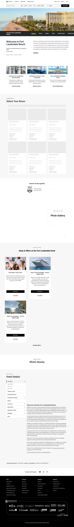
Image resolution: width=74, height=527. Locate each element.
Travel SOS (24, 488)
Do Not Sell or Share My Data (59, 488)
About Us (39, 481)
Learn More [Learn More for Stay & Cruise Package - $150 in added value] (40, 295)
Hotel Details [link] (71, 33)
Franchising (40, 488)
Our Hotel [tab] (16, 381)
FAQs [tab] (8, 416)
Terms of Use (55, 486)
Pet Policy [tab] (10, 386)
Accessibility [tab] (10, 384)
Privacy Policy (56, 481)
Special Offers (23, 1)
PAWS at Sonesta (25, 490)
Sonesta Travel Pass (42, 483)
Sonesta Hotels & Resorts (12, 463)
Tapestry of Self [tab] (11, 391)
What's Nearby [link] (61, 33)
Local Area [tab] (16, 404)
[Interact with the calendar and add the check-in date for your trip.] (34, 5)
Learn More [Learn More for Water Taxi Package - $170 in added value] (15, 339)
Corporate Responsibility (43, 494)
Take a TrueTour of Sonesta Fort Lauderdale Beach (38, 452)
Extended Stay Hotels (10, 490)
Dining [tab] (8, 400)
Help (67, 1)
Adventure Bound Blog (11, 494)
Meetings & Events (30, 1)
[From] (26, 6)
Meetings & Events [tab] (16, 410)
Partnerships (40, 486)
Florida (25, 463)
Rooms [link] (40, 33)
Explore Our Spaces (37, 86)
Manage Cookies (56, 483)
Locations (8, 483)
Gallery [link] (47, 33)
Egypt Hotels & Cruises (11, 488)
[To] (31, 6)
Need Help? (24, 486)
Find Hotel (65, 5)
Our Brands (17, 1)
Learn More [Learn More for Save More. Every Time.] (15, 295)
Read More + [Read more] (36, 52)
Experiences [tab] (16, 407)
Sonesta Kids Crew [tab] (11, 394)
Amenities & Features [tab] (16, 397)
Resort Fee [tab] (10, 388)
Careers (39, 490)
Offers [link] (53, 33)
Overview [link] (33, 33)
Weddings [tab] (16, 413)
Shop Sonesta (25, 492)
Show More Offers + (37, 345)
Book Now (15, 291)
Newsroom (40, 492)
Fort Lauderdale (31, 463)
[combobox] (14, 5)
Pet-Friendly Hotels (10, 492)
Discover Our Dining (16, 86)
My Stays (62, 1)
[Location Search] (14, 5)
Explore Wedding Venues (58, 86)
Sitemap (54, 490)
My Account (24, 483)
